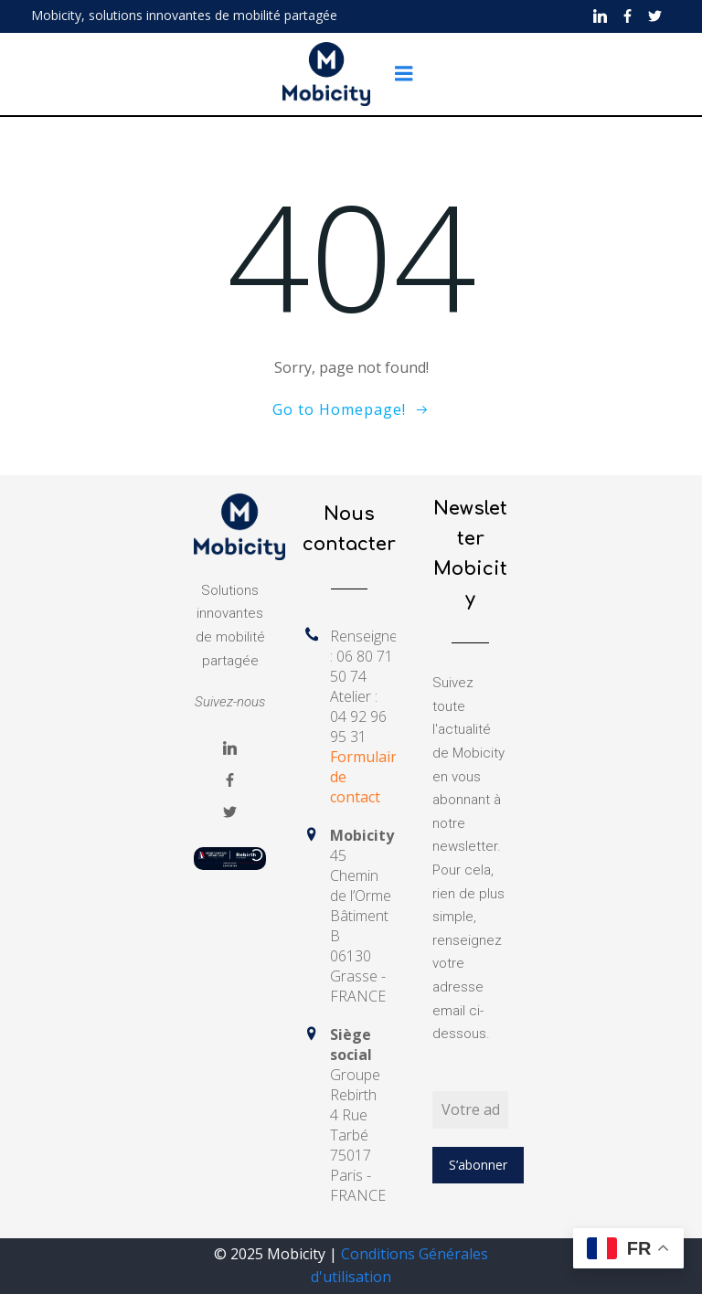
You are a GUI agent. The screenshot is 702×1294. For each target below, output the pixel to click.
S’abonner (478, 1164)
